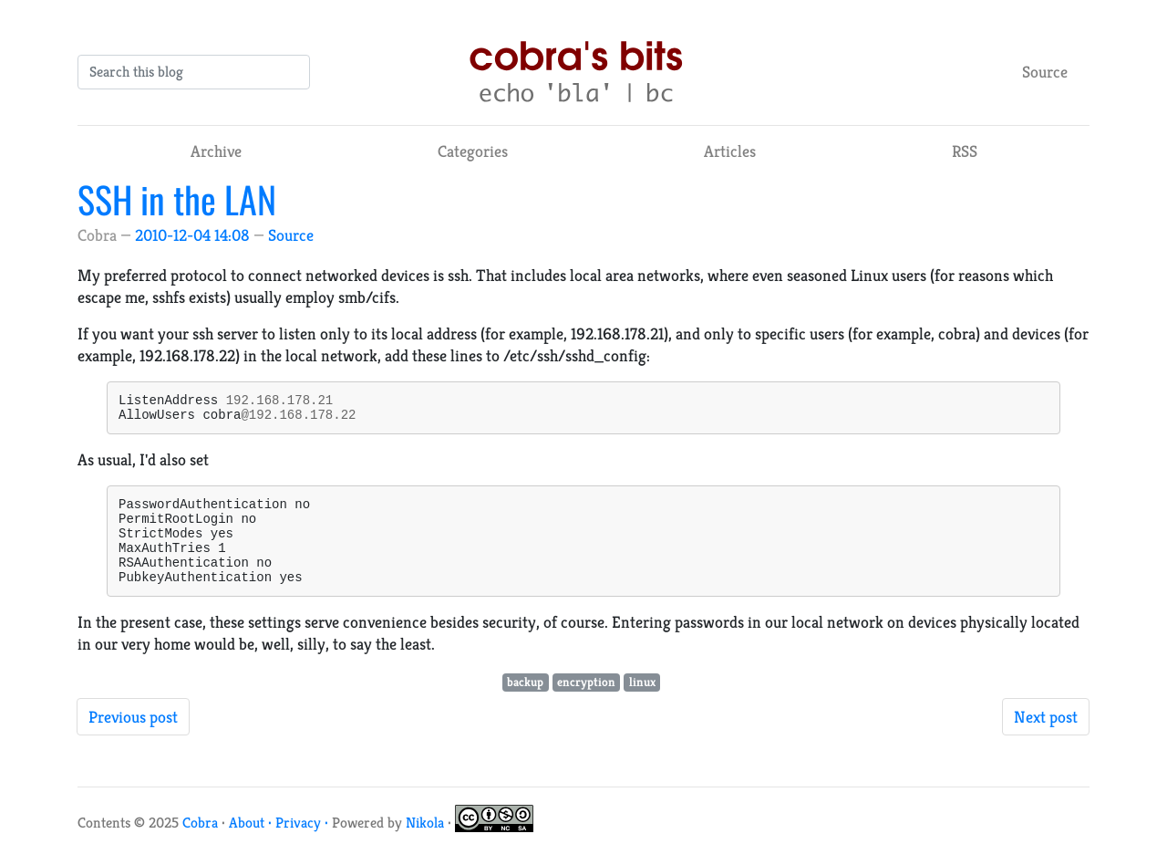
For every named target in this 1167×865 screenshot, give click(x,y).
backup (525, 704)
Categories (473, 151)
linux (642, 704)
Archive (216, 151)
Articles (730, 151)
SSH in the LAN (176, 199)
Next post (1046, 738)
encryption (586, 704)
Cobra (200, 844)
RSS (964, 151)
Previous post (133, 738)
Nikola (425, 844)
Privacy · (303, 844)
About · (252, 844)
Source (1045, 71)
